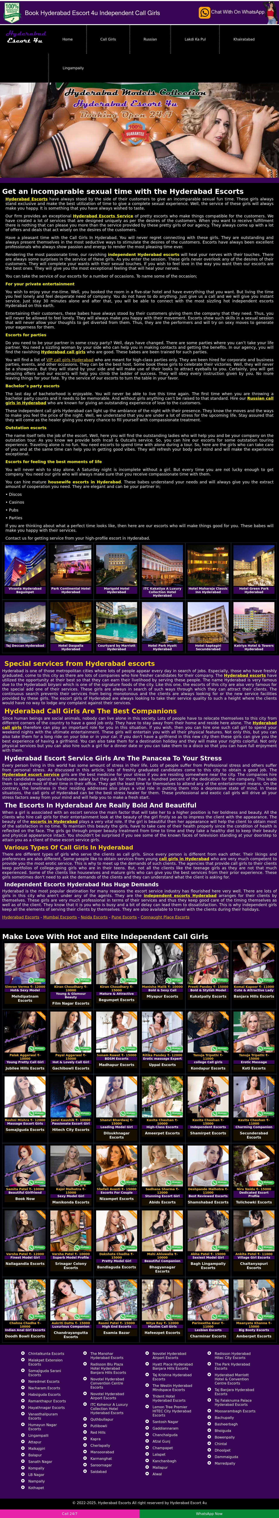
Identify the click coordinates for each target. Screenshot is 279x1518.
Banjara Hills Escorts (254, 996)
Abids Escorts (162, 1202)
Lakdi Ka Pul (195, 39)
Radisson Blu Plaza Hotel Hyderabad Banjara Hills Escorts (108, 1368)
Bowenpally (225, 1437)
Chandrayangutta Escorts (71, 1335)
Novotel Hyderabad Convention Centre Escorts (107, 1383)
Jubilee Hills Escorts (25, 1068)
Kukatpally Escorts (208, 996)
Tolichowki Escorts (254, 1202)
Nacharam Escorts (44, 1388)
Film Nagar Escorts (70, 1003)
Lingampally (73, 68)
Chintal (221, 1444)
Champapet (163, 1448)
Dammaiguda (226, 1457)
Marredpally (225, 1463)
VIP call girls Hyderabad (70, 359)
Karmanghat (101, 1459)
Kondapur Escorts (208, 1068)
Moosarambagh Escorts (235, 1411)
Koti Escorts (254, 1068)
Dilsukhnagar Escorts (117, 1135)
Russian (150, 39)
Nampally (36, 1481)
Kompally (36, 1468)
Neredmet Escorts (44, 1381)
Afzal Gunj (161, 1441)
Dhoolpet (223, 1450)
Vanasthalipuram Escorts (43, 1416)
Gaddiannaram (166, 1428)
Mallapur (160, 1468)
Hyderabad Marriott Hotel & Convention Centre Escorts (232, 1379)
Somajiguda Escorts (25, 1130)
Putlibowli (98, 1426)
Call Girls (108, 39)
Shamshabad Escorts (208, 1202)
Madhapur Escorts (116, 1065)
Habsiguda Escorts (44, 1395)
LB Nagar (36, 1475)
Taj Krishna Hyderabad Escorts (172, 1377)
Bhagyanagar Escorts (162, 1269)
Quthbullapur (101, 1419)
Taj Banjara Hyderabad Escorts (234, 1392)
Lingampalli (38, 1435)
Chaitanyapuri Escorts (254, 1266)
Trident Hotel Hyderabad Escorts (169, 1398)
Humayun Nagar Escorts (42, 1427)
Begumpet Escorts (116, 1000)
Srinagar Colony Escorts (71, 1266)
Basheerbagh (226, 1424)
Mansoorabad (102, 1452)
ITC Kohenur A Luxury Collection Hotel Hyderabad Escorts (109, 1409)
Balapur (35, 1455)
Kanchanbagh (164, 1461)
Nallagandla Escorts (25, 1264)
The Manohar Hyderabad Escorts (106, 1356)
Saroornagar (101, 1465)
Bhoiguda (223, 1431)
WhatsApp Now (209, 1514)
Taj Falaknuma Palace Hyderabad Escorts (233, 1402)
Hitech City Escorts (71, 1130)
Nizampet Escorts (116, 1199)
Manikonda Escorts (70, 1202)
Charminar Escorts (208, 1336)
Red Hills (97, 1432)
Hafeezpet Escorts (162, 1333)
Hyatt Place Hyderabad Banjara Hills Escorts (173, 1366)
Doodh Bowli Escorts (25, 1336)
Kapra (95, 1439)
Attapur (34, 1442)
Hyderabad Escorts (20, 917)
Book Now (25, 1199)
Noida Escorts (94, 917)
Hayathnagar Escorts (46, 1408)
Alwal (157, 1474)
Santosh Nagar (165, 1422)
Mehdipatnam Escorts (25, 998)
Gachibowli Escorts (70, 1068)
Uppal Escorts (162, 1065)
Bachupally (224, 1418)
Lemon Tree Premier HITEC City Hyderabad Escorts (172, 1411)
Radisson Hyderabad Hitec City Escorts (233, 1356)
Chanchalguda (165, 1435)
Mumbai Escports (60, 917)
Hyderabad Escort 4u (188, 1503)
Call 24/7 (70, 1514)
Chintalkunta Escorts (46, 1354)
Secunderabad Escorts (254, 1135)
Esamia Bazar (117, 1333)
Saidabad (98, 1472)
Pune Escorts (124, 917)
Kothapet (36, 1488)
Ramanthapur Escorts (47, 1401)
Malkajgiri (36, 1449)
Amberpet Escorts (254, 1336)
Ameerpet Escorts (162, 1133)
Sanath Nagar (40, 1462)
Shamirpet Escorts (208, 1133)
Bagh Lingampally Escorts (208, 1266)
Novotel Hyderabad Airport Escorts (107, 1396)
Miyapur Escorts (162, 996)
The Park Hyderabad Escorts (232, 1366)
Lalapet (159, 1454)
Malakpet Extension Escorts (45, 1362)
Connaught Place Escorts (165, 917)
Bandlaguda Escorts (116, 1267)
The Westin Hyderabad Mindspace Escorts (172, 1388)
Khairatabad (244, 39)
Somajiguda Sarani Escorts (44, 1373)
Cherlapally (100, 1446)
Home (67, 39)
